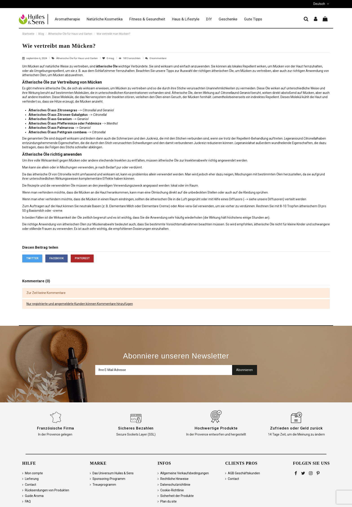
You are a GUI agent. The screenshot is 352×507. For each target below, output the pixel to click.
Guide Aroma (34, 496)
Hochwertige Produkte (216, 428)
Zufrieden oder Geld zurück (296, 428)
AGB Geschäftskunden (244, 473)
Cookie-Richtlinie (172, 490)
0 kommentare (158, 58)
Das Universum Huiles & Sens (113, 473)
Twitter (32, 258)
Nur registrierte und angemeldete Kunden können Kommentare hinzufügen (79, 304)
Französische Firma (55, 428)
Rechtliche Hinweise (174, 479)
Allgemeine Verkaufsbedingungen (184, 473)
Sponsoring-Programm (108, 479)
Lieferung (32, 479)
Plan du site (168, 501)
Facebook (56, 258)
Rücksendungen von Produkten (47, 490)
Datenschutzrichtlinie (175, 484)
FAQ (28, 501)
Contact (30, 484)
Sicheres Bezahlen (136, 428)
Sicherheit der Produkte (177, 496)
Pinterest (82, 258)
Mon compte (34, 473)
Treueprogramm (104, 484)
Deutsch (321, 4)
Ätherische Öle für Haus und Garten (77, 58)
